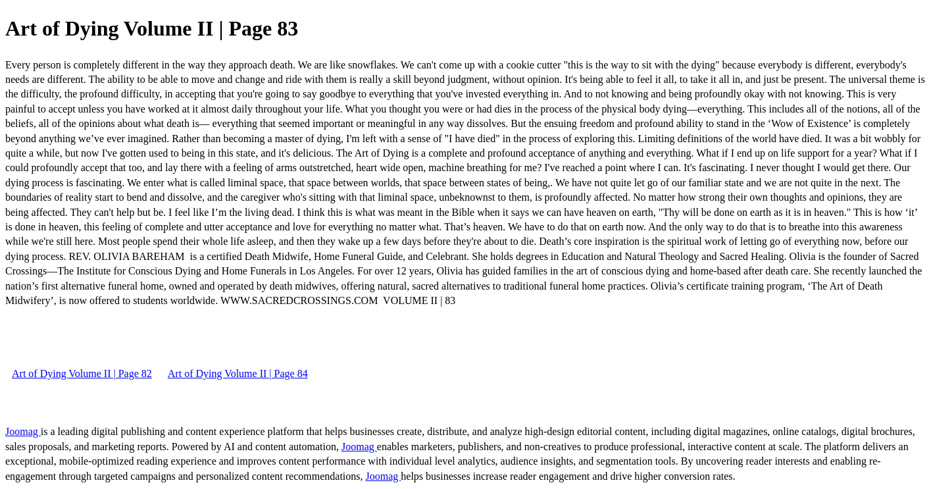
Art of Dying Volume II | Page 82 (82, 373)
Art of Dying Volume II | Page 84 (238, 373)
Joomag (23, 431)
